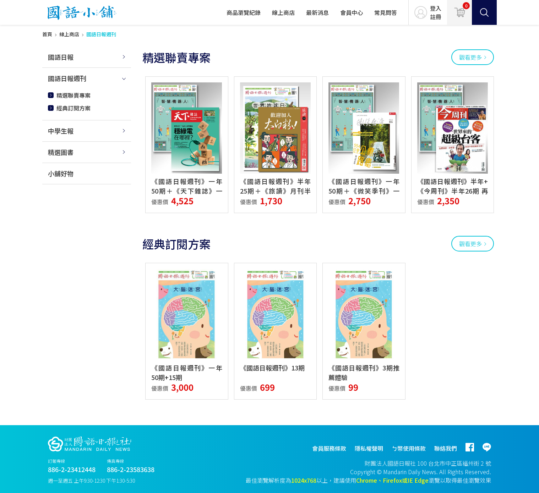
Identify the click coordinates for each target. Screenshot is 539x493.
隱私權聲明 (369, 448)
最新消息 (317, 12)
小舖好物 (61, 173)
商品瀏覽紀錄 (244, 12)
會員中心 (351, 12)
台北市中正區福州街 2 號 (459, 463)
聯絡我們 (445, 448)
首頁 (47, 34)
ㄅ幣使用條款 (409, 448)
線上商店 (283, 12)
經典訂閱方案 (73, 108)
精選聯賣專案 (73, 95)
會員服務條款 (329, 448)
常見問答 (385, 12)
